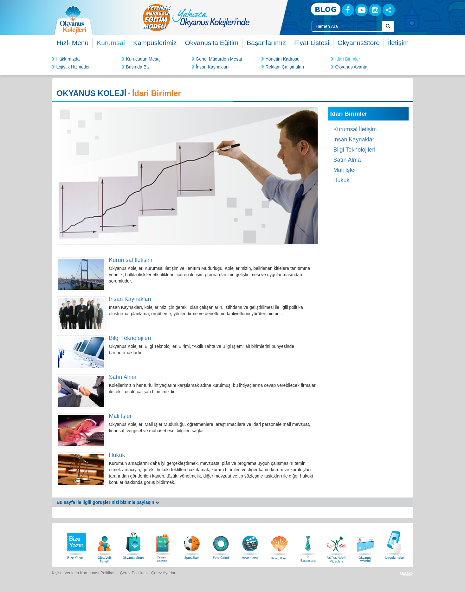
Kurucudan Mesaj (143, 59)
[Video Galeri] (250, 544)
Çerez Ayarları (164, 573)
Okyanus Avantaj (351, 66)
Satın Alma (123, 377)
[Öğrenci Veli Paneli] (104, 544)
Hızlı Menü (72, 42)
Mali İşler (120, 416)
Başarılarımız (266, 42)
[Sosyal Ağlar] (389, 10)
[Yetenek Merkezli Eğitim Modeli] (221, 17)
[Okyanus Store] (133, 544)
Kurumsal (111, 42)
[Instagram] (375, 10)
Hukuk (117, 455)
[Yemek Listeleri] (162, 544)
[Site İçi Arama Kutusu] (347, 26)
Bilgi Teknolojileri (130, 338)
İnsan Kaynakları (212, 66)
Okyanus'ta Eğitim (212, 42)
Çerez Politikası (134, 573)
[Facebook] (348, 10)
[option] (221, 17)
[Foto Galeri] (221, 544)
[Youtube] (361, 10)
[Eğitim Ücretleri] (279, 544)
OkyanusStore (359, 42)
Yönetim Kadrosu (282, 59)
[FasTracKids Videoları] (336, 544)
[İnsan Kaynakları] (308, 544)
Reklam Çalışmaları (284, 66)
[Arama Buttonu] (388, 26)
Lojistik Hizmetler (73, 66)
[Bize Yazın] (75, 544)
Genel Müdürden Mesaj (219, 59)
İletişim (398, 42)
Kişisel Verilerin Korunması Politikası (84, 573)
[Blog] (325, 9)
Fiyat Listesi (311, 42)
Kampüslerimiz (155, 42)
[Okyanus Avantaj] (365, 544)
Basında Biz (138, 66)
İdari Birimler (347, 59)
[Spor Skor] (192, 544)
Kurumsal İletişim (130, 260)
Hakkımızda (68, 59)
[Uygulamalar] (394, 544)
